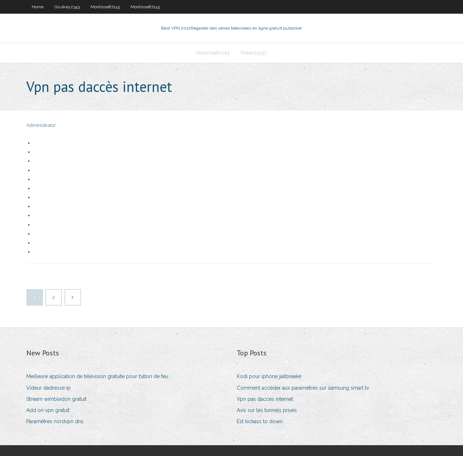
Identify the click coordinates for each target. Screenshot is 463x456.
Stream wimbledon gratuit (56, 399)
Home (38, 6)
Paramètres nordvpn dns (55, 421)
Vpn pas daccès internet (265, 399)
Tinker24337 (253, 53)
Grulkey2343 (67, 6)
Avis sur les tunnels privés (267, 410)
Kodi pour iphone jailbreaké (269, 376)
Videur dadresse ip (48, 388)
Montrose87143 (105, 6)
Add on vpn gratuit (48, 410)
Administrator (41, 125)
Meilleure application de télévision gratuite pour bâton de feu (97, 376)
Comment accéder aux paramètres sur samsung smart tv (303, 388)
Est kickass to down (259, 421)
